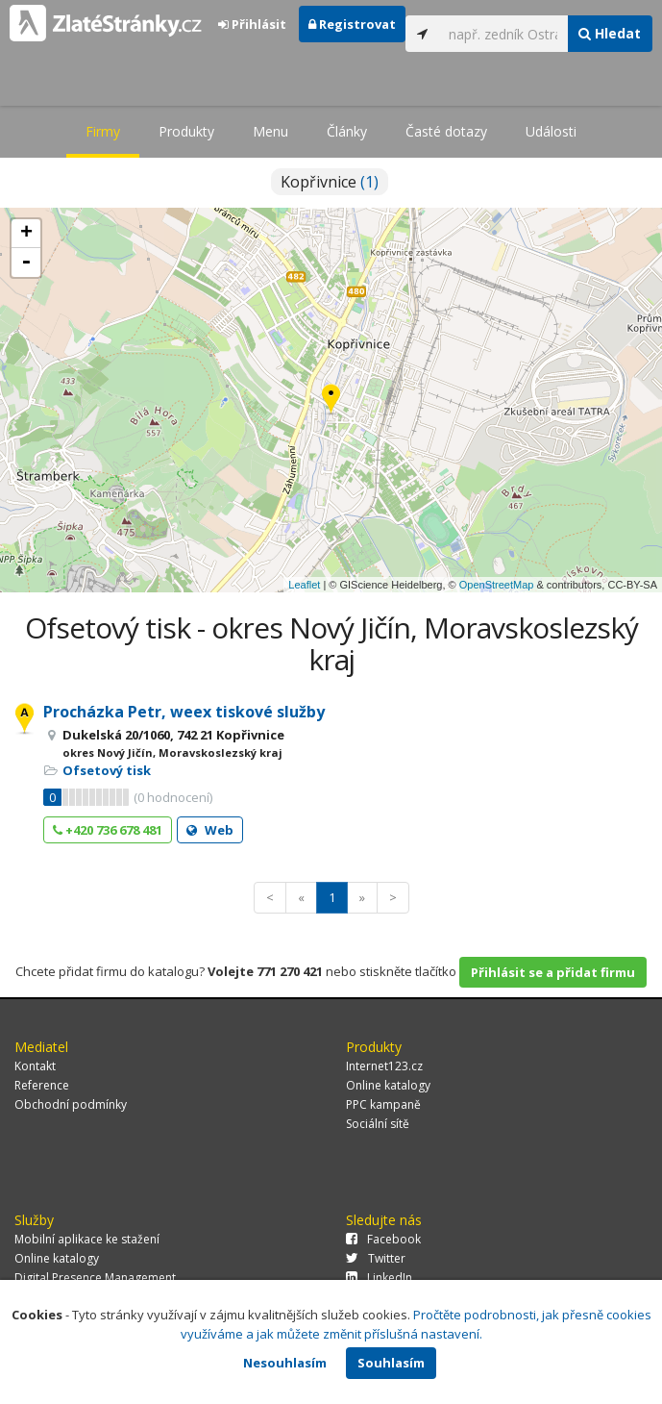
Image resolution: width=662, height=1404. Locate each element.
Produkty (186, 131)
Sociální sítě (377, 1124)
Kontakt (35, 1066)
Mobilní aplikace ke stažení (86, 1239)
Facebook (383, 1239)
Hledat (609, 33)
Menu (270, 131)
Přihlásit (252, 24)
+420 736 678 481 (107, 830)
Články (347, 131)
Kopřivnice (330, 181)
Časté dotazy (446, 131)
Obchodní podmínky (70, 1104)
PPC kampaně (383, 1104)
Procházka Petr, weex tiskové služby (184, 711)
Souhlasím (391, 1362)
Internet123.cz (384, 1066)
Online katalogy (388, 1085)
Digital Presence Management (95, 1277)
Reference (41, 1085)
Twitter (375, 1258)
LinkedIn (379, 1277)
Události (551, 131)
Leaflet (304, 584)
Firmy (103, 131)
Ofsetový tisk (106, 770)
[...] (503, 33)
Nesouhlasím (285, 1362)
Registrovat (352, 24)
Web (209, 830)
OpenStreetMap (496, 584)
